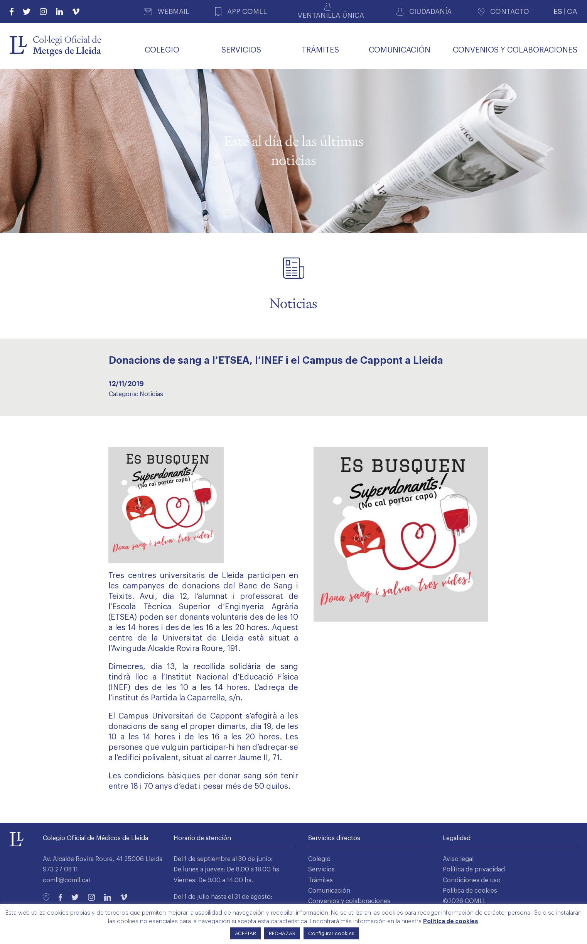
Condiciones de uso (472, 880)
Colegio (319, 859)
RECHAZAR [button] (282, 933)
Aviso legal (458, 859)
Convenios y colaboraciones (349, 901)
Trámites (320, 880)
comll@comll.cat (67, 880)
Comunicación (329, 891)
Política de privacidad (474, 869)
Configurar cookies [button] (331, 933)
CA (572, 11)
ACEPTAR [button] (245, 933)
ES (557, 11)
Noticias (151, 394)
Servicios (321, 869)
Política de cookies (470, 891)
